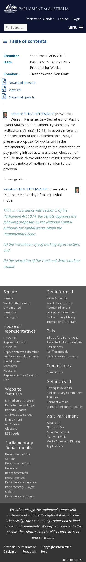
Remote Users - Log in (20, 405)
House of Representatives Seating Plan (20, 375)
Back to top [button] (73, 560)
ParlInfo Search (15, 410)
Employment (13, 419)
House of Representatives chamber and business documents (21, 351)
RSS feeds (12, 433)
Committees (55, 372)
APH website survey (18, 414)
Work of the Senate (16, 303)
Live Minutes (12, 361)
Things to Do (55, 427)
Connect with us (58, 402)
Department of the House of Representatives (18, 468)
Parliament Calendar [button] (40, 19)
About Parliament (58, 307)
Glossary (11, 429)
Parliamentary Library (61, 317)
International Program (61, 322)
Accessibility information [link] (20, 547)
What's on (53, 423)
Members (10, 366)
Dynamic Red (12, 307)
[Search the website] (15, 27)
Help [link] (44, 551)
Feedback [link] (29, 551)
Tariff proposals (57, 351)
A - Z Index (12, 424)
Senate (8, 298)
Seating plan (11, 317)
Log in (77, 19)
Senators (9, 312)
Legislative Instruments (62, 356)
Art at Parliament (58, 432)
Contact (63, 19)
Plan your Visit (56, 437)
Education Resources (61, 312)
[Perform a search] (7, 27)
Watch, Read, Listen (60, 303)
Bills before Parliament (62, 337)
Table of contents (24, 41)
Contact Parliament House (64, 407)
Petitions (53, 397)
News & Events (57, 298)
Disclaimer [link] (10, 551)
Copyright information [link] (57, 547)
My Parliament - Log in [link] (20, 400)
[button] (75, 28)
